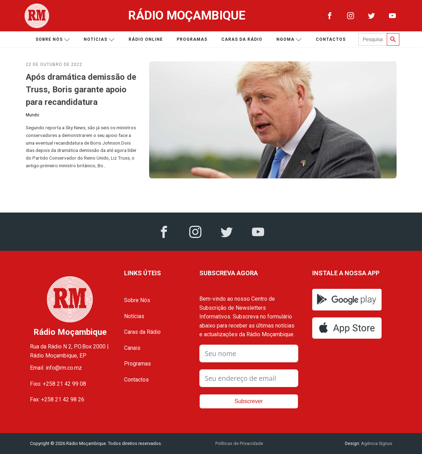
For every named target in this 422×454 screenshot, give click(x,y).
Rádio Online (146, 39)
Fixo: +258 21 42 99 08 (58, 383)
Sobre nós (53, 40)
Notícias (99, 40)
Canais (132, 348)
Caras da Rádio (241, 39)
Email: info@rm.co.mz (56, 367)
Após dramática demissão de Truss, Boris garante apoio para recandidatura (81, 89)
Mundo (32, 115)
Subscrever (249, 401)
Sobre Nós (137, 300)
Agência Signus (376, 443)
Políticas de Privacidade (239, 443)
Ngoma (289, 40)
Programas (192, 39)
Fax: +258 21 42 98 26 (57, 399)
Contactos (331, 39)
